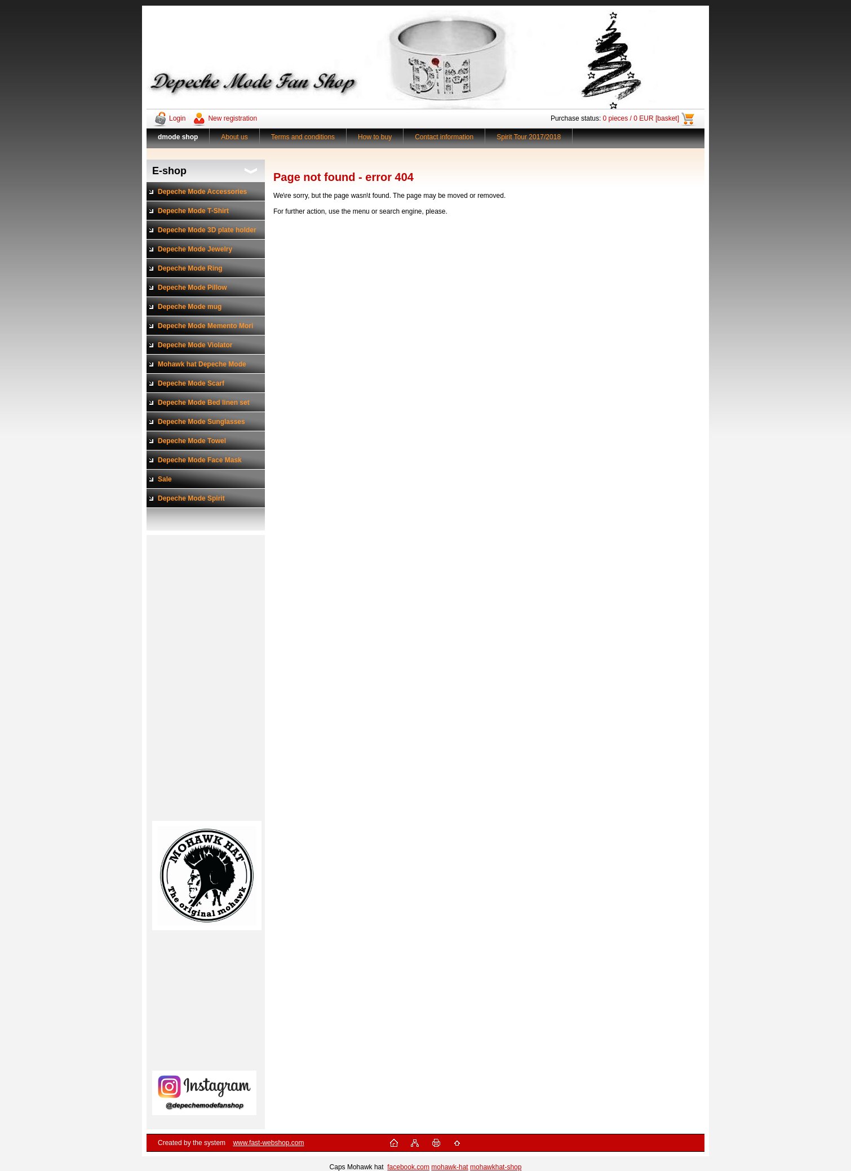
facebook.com (408, 1167)
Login (177, 118)
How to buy (375, 137)
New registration (232, 118)
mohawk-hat (449, 1167)
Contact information (444, 137)
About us (234, 137)
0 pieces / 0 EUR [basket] (641, 118)
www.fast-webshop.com (268, 1143)
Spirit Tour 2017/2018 (529, 137)
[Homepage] (178, 137)
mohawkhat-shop (495, 1167)
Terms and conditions (303, 137)
